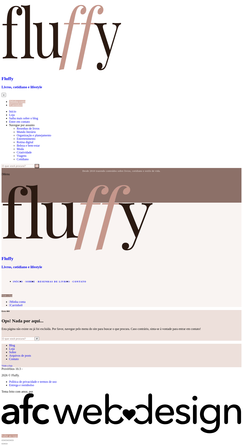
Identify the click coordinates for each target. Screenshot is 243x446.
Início (12, 111)
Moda (20, 149)
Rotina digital (25, 142)
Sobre (30, 281)
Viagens (21, 155)
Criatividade (24, 152)
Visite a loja (7, 295)
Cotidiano (23, 159)
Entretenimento (26, 138)
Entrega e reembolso (21, 385)
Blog (12, 345)
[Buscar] (37, 166)
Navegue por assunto (22, 125)
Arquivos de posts (20, 355)
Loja (12, 114)
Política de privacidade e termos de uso (33, 381)
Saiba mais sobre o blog (23, 118)
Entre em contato (19, 121)
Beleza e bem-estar (28, 145)
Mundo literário (26, 132)
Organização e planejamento (34, 135)
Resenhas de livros (28, 128)
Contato (79, 281)
